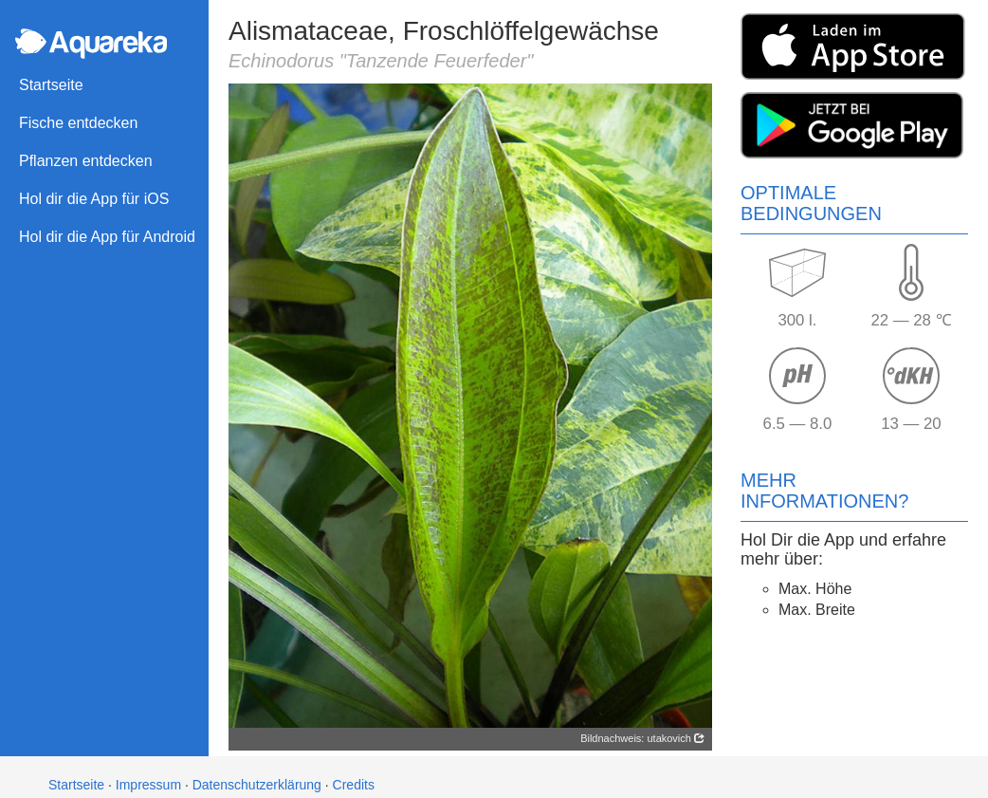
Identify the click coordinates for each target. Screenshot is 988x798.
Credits (354, 784)
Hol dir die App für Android (107, 237)
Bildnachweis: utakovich (642, 738)
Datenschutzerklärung (256, 784)
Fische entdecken (78, 123)
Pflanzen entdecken (86, 161)
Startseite (51, 85)
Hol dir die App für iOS (94, 199)
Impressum (148, 784)
